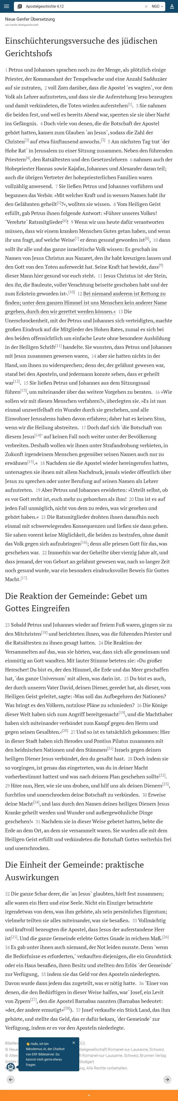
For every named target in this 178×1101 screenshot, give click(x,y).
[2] (27, 139)
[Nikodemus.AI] (10, 1067)
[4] (28, 157)
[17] (24, 577)
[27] (33, 999)
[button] (6, 6)
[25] (14, 936)
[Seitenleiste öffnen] (89, 1095)
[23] (165, 784)
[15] (30, 461)
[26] (165, 936)
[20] (65, 730)
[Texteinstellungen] (172, 6)
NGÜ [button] (158, 6)
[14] (38, 435)
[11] (58, 345)
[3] (103, 139)
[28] (67, 1008)
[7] (77, 238)
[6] (64, 220)
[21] (110, 748)
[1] (130, 104)
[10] (71, 291)
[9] (161, 265)
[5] (59, 202)
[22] (162, 775)
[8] (147, 238)
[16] (84, 542)
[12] (16, 381)
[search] (84, 6)
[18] (44, 632)
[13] (23, 390)
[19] (122, 712)
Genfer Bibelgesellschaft (24, 24)
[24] (36, 802)
